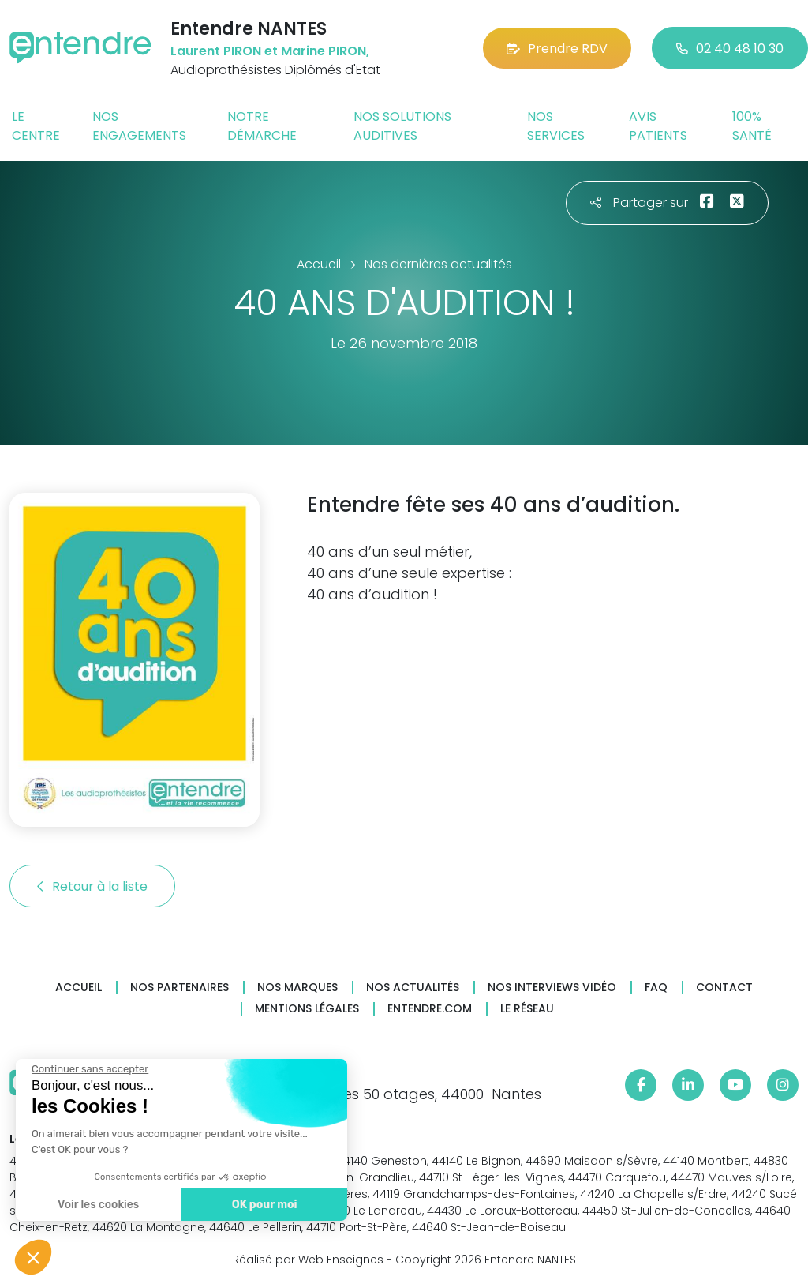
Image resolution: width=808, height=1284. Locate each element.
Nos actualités (412, 987)
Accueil (78, 987)
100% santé (752, 126)
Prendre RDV (557, 48)
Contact (724, 987)
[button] (33, 1257)
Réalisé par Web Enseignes (308, 1259)
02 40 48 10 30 (730, 48)
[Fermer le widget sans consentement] (89, 1069)
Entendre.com (429, 1009)
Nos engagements (139, 126)
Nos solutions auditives (402, 126)
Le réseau (527, 1009)
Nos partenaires (179, 987)
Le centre (36, 126)
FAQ (656, 987)
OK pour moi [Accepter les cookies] (264, 1204)
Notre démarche (262, 126)
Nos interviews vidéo (552, 987)
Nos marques (297, 987)
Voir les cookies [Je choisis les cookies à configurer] (97, 1204)
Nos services (556, 126)
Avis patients (658, 126)
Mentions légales (307, 1009)
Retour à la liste (92, 886)
